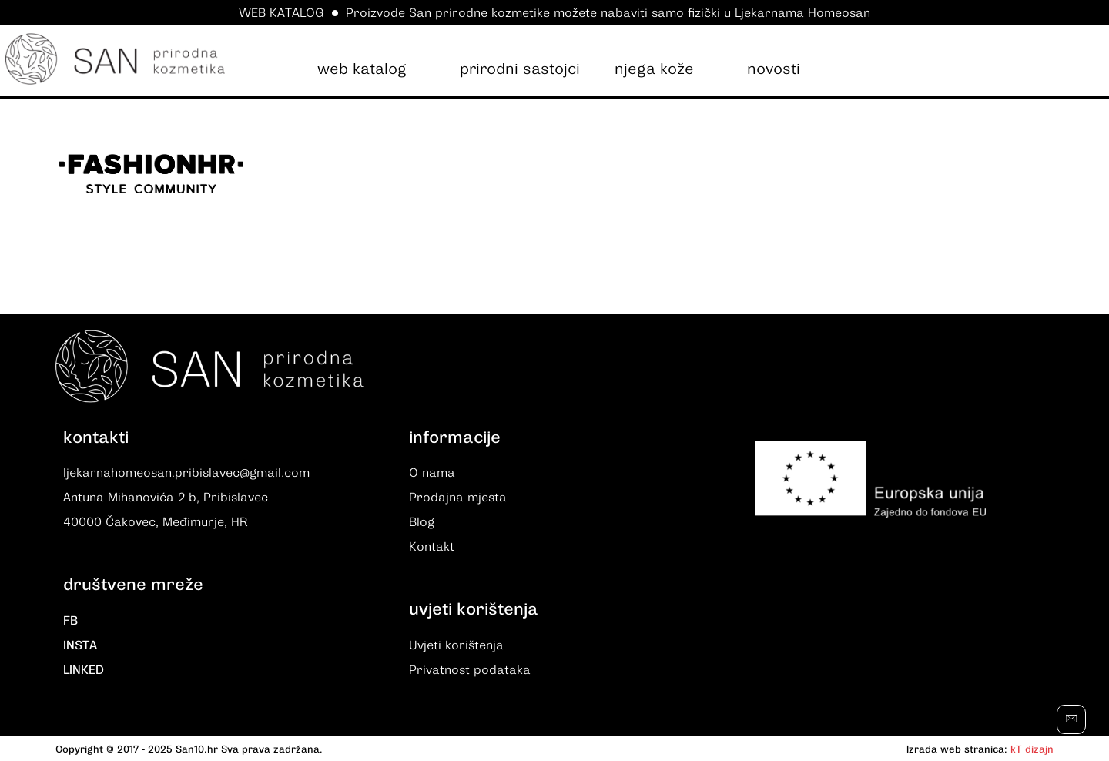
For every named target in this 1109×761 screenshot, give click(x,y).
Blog (421, 522)
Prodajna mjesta (458, 498)
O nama (432, 473)
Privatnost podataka (470, 670)
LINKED (83, 670)
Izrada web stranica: (956, 749)
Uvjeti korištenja (456, 645)
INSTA (80, 645)
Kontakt (431, 547)
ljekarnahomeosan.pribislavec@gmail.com (186, 473)
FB (70, 621)
